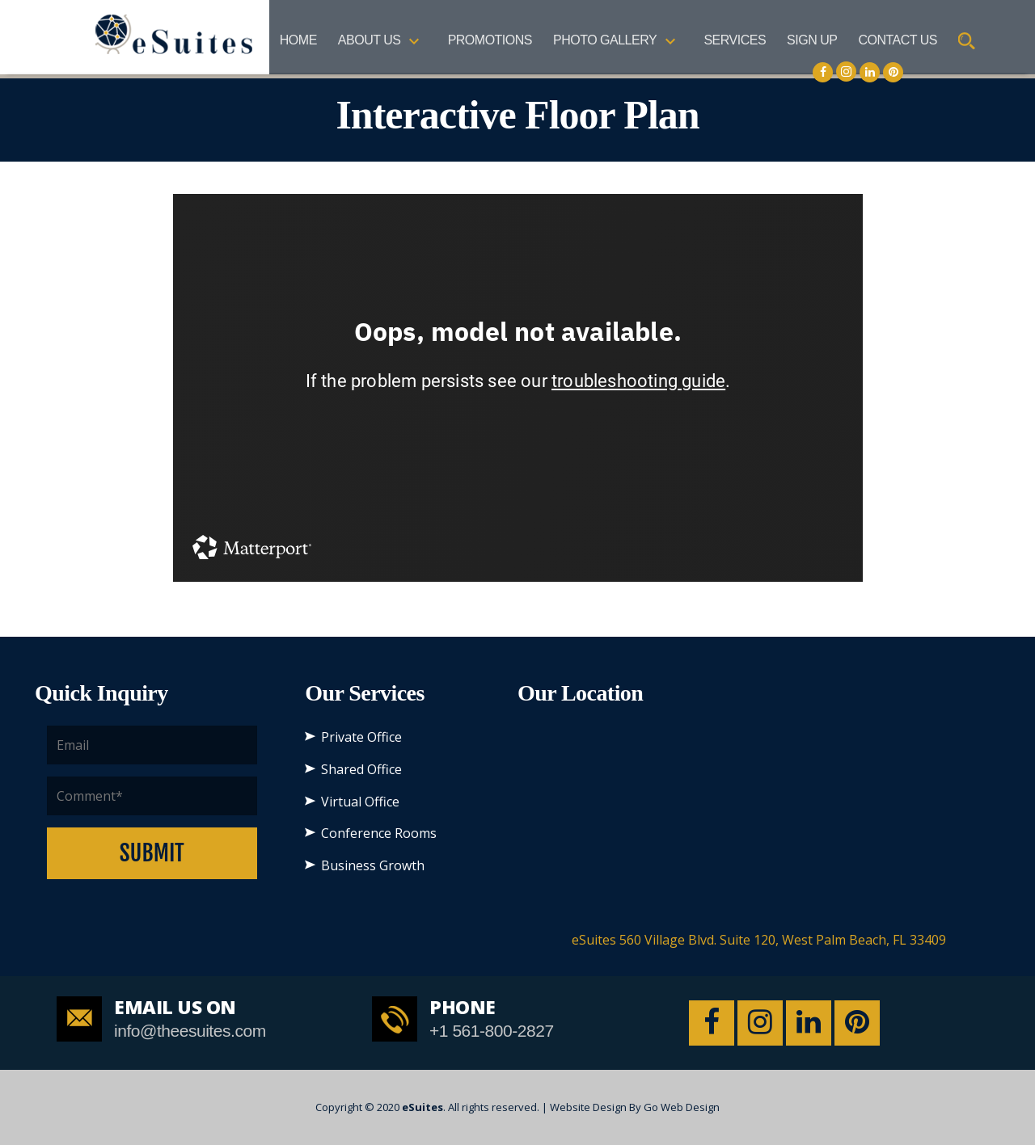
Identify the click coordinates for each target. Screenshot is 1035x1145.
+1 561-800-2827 (491, 1030)
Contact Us (897, 40)
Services (734, 40)
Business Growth (373, 865)
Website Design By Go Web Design (635, 1107)
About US (369, 40)
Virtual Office (360, 801)
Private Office (361, 737)
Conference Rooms (379, 833)
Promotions (490, 40)
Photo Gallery (605, 40)
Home (298, 40)
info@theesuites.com (190, 1030)
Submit (152, 853)
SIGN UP (812, 40)
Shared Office (361, 769)
